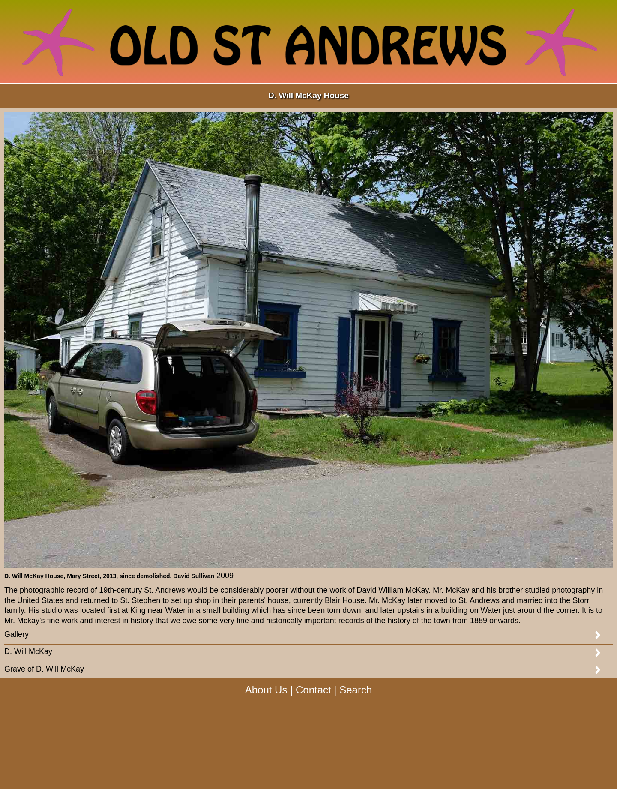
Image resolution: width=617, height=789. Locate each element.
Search (355, 690)
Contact (313, 690)
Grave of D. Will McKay (44, 669)
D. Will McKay (28, 651)
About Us (266, 690)
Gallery (16, 634)
